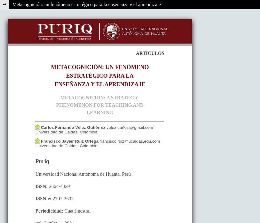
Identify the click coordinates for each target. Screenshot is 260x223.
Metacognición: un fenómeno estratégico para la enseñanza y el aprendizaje (86, 4)
